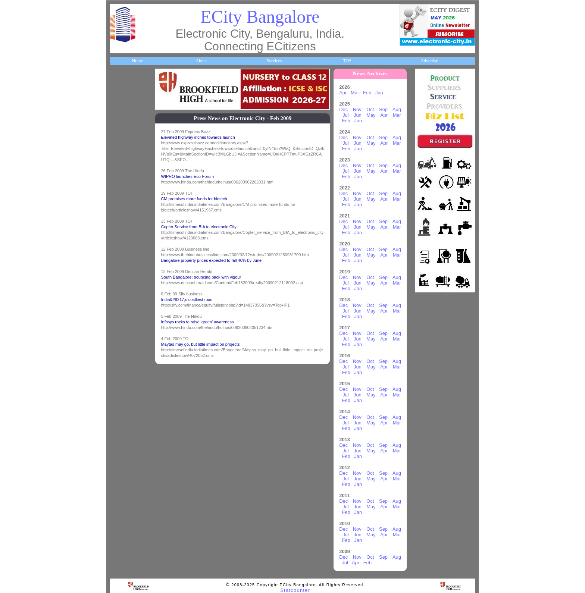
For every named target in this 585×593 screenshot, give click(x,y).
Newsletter (123, 282)
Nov (360, 109)
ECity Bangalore (259, 16)
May (374, 115)
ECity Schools (126, 172)
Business (121, 129)
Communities (126, 370)
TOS (347, 60)
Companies (124, 150)
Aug (399, 109)
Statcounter (295, 590)
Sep (386, 109)
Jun (361, 115)
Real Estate (124, 348)
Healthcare (124, 194)
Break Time (124, 392)
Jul (349, 115)
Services (274, 60)
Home (137, 60)
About (201, 60)
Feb (370, 92)
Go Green (123, 304)
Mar (358, 92)
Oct (373, 109)
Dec (346, 109)
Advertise (429, 60)
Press (118, 414)
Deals (119, 326)
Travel (120, 260)
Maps (119, 238)
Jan (382, 92)
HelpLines (123, 216)
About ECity (125, 107)
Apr (346, 92)
